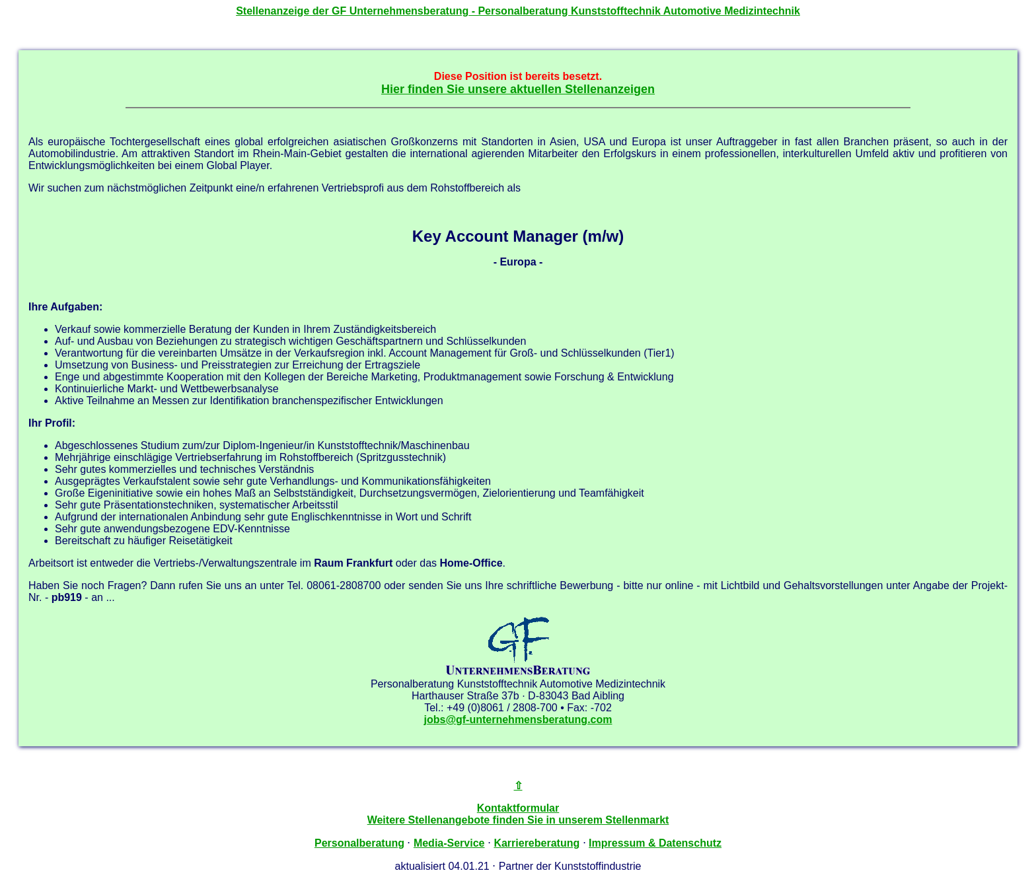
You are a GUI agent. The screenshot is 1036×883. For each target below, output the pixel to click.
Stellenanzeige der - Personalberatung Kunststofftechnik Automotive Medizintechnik (518, 11)
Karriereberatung (536, 843)
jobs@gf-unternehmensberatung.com (518, 719)
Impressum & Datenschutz (655, 843)
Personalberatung (359, 843)
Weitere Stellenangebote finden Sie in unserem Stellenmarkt (518, 820)
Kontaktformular (518, 808)
